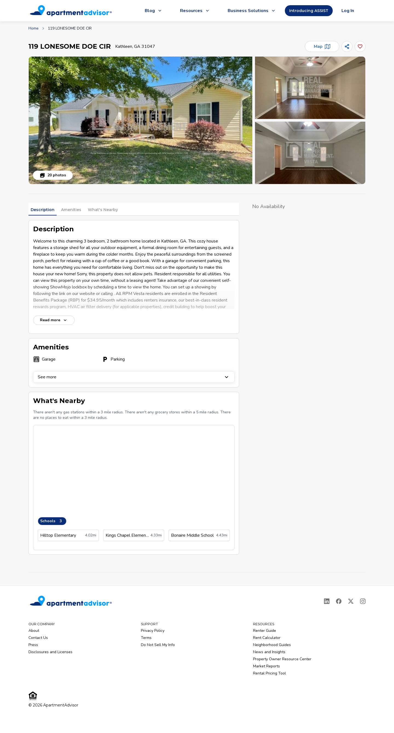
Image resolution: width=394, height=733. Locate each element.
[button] (140, 120)
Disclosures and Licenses (50, 652)
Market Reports (266, 666)
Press (33, 644)
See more (134, 377)
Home (33, 28)
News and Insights (269, 652)
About (33, 630)
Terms (146, 637)
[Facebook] (338, 601)
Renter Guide (264, 630)
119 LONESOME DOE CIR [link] (70, 28)
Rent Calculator (266, 637)
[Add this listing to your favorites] (360, 46)
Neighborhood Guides (272, 644)
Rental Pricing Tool (269, 673)
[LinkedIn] (326, 601)
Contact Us (38, 637)
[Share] (346, 46)
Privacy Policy (152, 630)
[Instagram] (363, 601)
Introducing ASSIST (308, 10)
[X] (351, 601)
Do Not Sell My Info (158, 644)
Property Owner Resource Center (282, 659)
